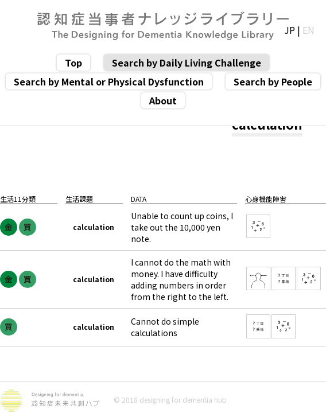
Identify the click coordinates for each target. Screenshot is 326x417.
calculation (93, 227)
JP (289, 30)
